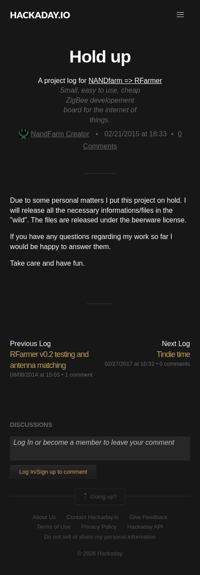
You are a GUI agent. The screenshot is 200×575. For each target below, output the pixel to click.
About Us (44, 517)
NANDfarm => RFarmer (125, 80)
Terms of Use (53, 526)
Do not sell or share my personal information (100, 536)
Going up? (99, 497)
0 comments (174, 363)
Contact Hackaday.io (93, 517)
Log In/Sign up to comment (53, 471)
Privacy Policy (98, 526)
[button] (180, 15)
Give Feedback (148, 517)
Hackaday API (145, 526)
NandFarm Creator (53, 134)
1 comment (78, 374)
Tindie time (173, 354)
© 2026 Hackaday (100, 553)
